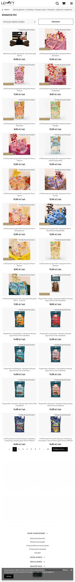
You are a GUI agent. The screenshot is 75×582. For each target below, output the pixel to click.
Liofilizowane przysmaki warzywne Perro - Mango (55, 125)
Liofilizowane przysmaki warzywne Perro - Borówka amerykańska (55, 229)
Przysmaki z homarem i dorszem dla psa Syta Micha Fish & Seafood (55, 334)
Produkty (29, 10)
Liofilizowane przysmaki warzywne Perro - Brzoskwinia (19, 229)
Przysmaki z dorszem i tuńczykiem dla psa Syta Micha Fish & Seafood (55, 369)
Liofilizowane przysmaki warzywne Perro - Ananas (55, 265)
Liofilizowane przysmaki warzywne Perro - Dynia (19, 194)
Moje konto (36, 557)
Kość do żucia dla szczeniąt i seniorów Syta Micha (19, 54)
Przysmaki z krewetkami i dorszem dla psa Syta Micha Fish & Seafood (19, 334)
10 (48, 449)
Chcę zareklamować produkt (37, 545)
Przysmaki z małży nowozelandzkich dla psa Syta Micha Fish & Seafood (55, 300)
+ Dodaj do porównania (26, 30)
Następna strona (58, 449)
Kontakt (37, 553)
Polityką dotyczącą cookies (53, 570)
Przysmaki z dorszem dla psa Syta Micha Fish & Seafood (19, 405)
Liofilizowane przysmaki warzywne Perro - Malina (19, 159)
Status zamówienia (37, 538)
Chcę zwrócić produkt (37, 549)
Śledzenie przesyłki (37, 542)
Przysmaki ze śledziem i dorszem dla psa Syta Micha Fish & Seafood (19, 369)
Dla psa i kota (40, 10)
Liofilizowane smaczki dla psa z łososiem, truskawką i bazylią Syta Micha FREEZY (20, 440)
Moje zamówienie (36, 533)
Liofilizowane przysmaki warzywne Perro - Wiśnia (19, 89)
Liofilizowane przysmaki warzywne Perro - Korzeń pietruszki (55, 159)
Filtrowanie (56, 22)
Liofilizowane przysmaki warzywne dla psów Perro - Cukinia (19, 300)
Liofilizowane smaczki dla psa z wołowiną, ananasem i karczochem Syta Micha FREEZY (55, 440)
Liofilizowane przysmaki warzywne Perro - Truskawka (55, 89)
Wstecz (6, 10)
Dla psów (51, 10)
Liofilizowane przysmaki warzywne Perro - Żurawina (55, 54)
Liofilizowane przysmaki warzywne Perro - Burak (55, 194)
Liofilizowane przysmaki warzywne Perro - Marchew (19, 125)
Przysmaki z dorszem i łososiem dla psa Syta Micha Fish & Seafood (55, 405)
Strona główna (18, 10)
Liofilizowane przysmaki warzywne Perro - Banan (19, 265)
